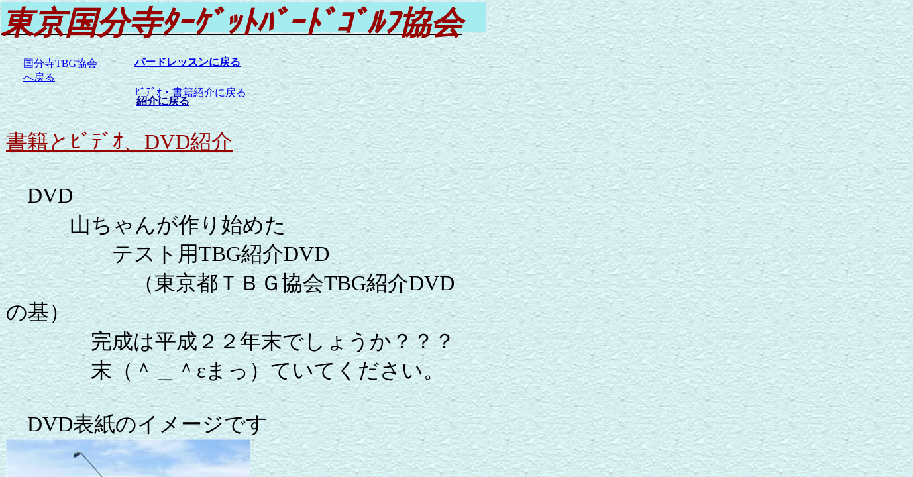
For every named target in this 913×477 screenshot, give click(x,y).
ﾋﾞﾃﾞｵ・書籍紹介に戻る (190, 92)
